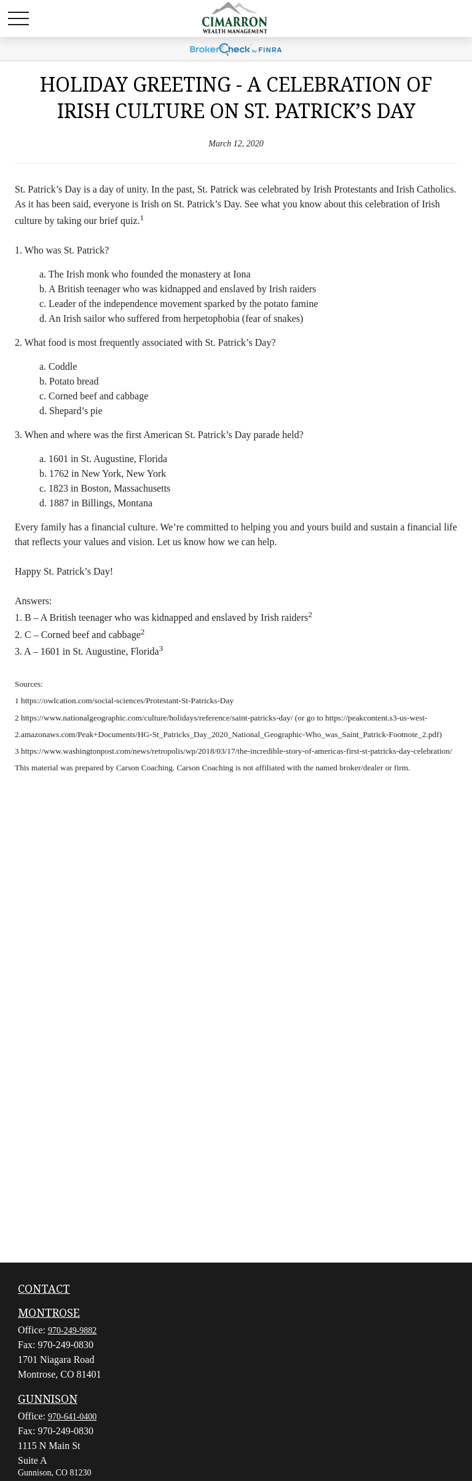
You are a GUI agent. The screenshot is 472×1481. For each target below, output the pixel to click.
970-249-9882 (72, 1330)
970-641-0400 (72, 1416)
